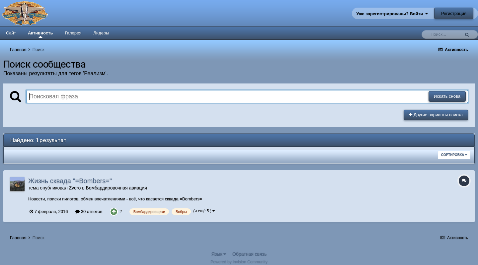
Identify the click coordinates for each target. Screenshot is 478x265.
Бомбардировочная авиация (116, 187)
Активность (40, 34)
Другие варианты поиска (436, 114)
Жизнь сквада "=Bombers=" (70, 181)
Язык (218, 254)
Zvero (75, 187)
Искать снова (447, 96)
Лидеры (101, 32)
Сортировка (454, 155)
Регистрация (453, 13)
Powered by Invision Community (238, 262)
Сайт (11, 32)
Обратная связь (249, 254)
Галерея (73, 32)
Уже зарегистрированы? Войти (392, 13)
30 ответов (88, 211)
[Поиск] (442, 34)
